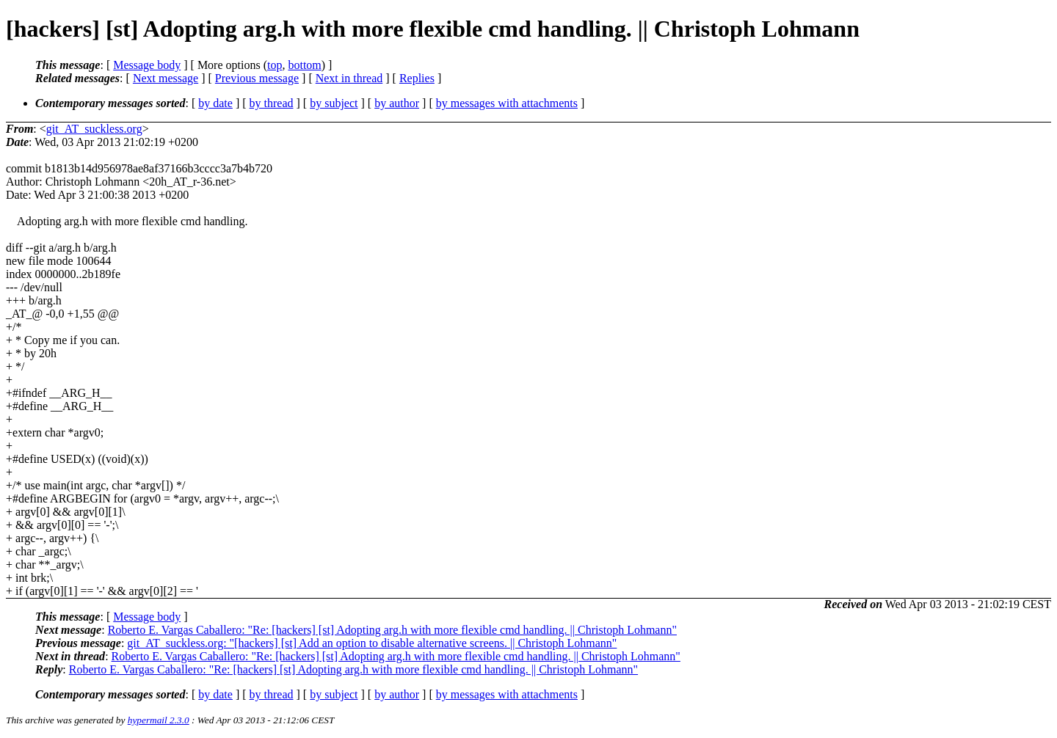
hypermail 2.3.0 (158, 720)
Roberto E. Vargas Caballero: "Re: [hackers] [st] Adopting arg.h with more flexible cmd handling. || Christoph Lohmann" (392, 630)
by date (215, 103)
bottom (304, 65)
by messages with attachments (507, 103)
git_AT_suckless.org (94, 129)
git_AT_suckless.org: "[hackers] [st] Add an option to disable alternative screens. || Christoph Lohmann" (372, 643)
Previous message (257, 78)
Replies (417, 78)
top (274, 65)
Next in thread (349, 78)
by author (396, 103)
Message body (147, 65)
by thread (272, 103)
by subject (333, 103)
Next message (165, 78)
